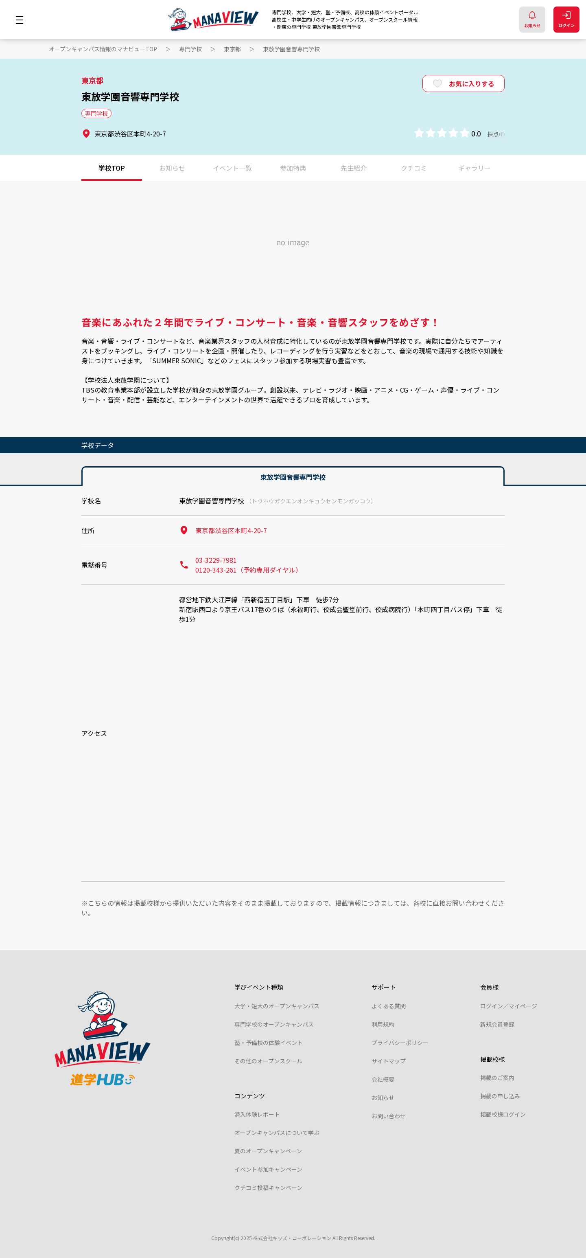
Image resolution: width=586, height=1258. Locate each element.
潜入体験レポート (257, 1114)
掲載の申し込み (500, 1096)
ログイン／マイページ (508, 1006)
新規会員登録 (497, 1024)
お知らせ (532, 20)
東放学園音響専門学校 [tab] (293, 477)
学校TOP (111, 168)
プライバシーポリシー (400, 1042)
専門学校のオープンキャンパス (274, 1024)
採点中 (496, 134)
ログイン (566, 19)
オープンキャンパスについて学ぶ (276, 1132)
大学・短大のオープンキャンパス (276, 1006)
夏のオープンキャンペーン (268, 1151)
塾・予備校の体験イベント (268, 1042)
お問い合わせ (389, 1116)
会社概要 (383, 1079)
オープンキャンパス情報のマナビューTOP (103, 49)
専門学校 (190, 49)
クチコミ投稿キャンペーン (268, 1187)
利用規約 (383, 1024)
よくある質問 (389, 1006)
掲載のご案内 (497, 1078)
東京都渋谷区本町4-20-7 (223, 530)
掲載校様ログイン (503, 1114)
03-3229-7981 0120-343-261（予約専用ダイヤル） (240, 565)
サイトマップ (389, 1061)
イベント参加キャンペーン (268, 1169)
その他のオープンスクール (268, 1061)
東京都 (232, 49)
